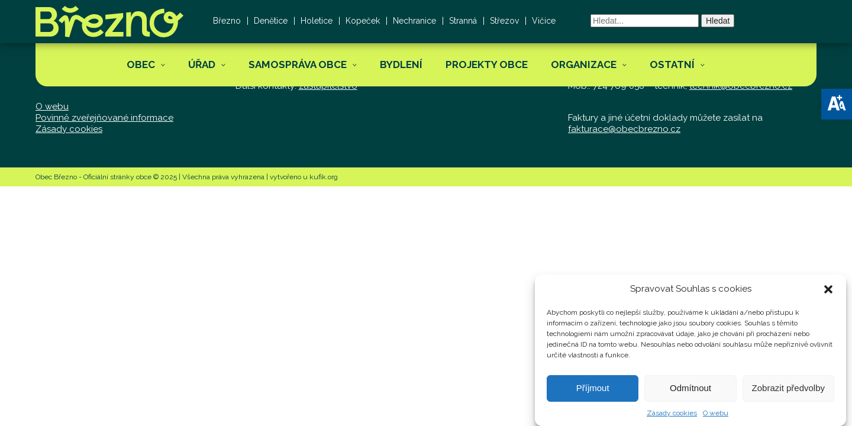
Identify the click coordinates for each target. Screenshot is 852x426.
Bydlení (401, 64)
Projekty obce (487, 64)
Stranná (463, 20)
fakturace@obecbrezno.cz (624, 129)
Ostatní (672, 64)
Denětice (271, 20)
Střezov (504, 20)
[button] (836, 104)
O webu (715, 418)
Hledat (718, 20)
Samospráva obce (297, 64)
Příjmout (592, 393)
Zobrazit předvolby (788, 393)
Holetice (317, 20)
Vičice (544, 20)
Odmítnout (690, 393)
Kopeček (363, 20)
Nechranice (414, 20)
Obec (141, 64)
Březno (227, 20)
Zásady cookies (672, 418)
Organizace (584, 64)
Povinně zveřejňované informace (104, 117)
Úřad (201, 64)
